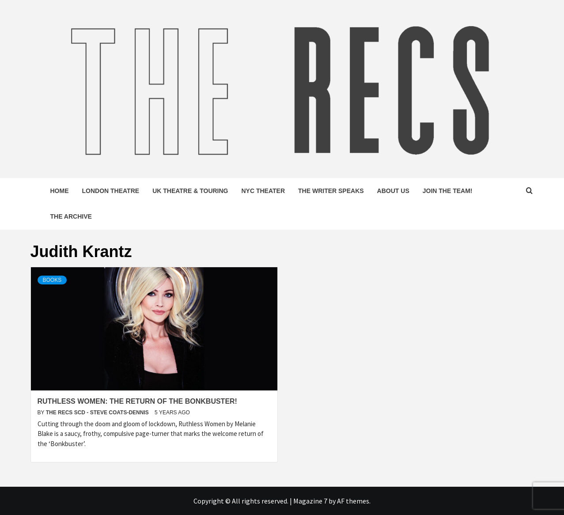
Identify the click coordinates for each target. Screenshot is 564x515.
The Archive (71, 216)
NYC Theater (263, 190)
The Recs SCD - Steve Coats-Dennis (98, 412)
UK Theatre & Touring (190, 190)
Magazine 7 (310, 500)
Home (59, 190)
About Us (393, 190)
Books (52, 280)
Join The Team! (448, 190)
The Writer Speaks (331, 190)
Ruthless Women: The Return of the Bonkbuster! (137, 401)
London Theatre (111, 190)
